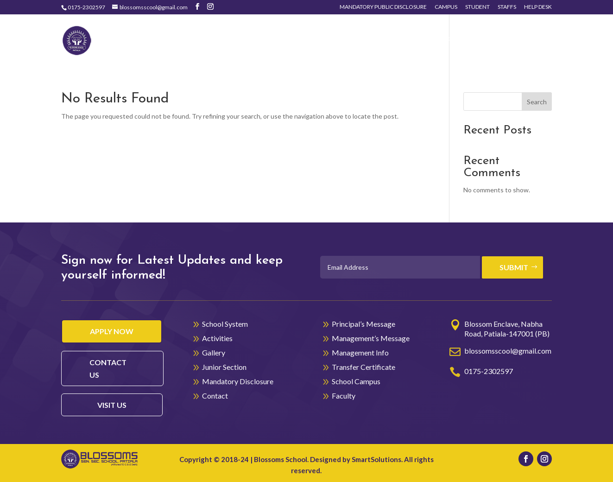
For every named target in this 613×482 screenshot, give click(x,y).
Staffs (507, 7)
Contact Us (515, 40)
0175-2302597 (86, 7)
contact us (107, 368)
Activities (339, 40)
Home (224, 40)
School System (272, 40)
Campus (446, 7)
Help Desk (538, 7)
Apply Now (111, 331)
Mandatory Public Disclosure (383, 7)
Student (477, 7)
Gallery (393, 40)
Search (537, 102)
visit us (111, 404)
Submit (513, 267)
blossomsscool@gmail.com (507, 350)
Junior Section (455, 40)
